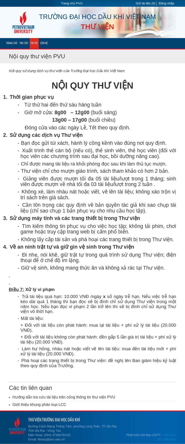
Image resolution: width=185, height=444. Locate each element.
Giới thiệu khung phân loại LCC (39, 405)
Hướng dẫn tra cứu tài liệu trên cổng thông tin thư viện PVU (64, 397)
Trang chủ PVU (71, 3)
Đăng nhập (166, 3)
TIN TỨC (34, 43)
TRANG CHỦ (11, 43)
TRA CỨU (24, 43)
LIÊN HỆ (44, 43)
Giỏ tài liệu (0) (145, 3)
